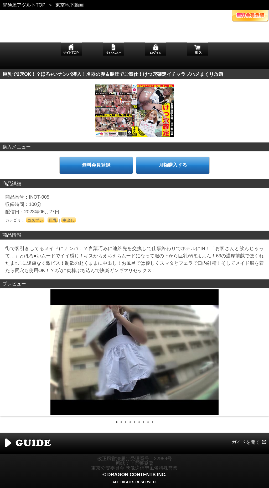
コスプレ (35, 220)
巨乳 (53, 220)
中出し (68, 220)
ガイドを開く (246, 442)
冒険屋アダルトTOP (24, 5)
